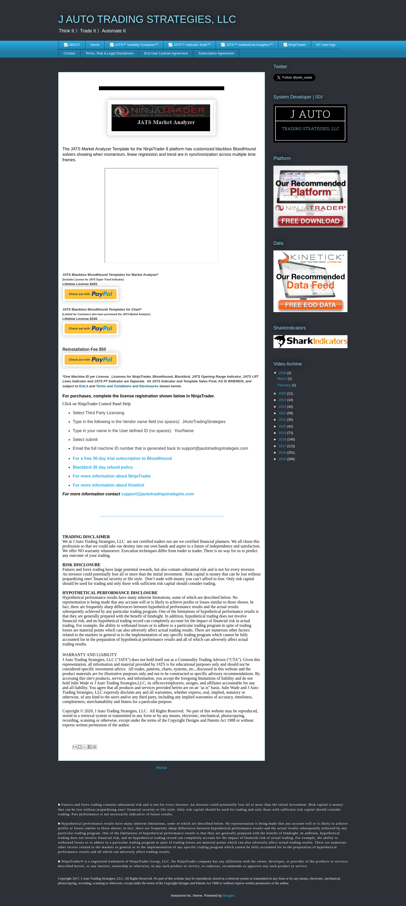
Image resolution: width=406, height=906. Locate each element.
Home (94, 45)
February (285, 385)
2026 (283, 373)
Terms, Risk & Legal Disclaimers (109, 53)
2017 (283, 446)
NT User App (325, 45)
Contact (69, 53)
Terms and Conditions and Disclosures (127, 386)
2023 (283, 407)
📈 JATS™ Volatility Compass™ (134, 45)
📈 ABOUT (72, 45)
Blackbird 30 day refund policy (103, 467)
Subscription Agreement (216, 53)
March (283, 379)
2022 (283, 413)
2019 (283, 433)
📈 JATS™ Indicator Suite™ (189, 45)
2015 (283, 459)
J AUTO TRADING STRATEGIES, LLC (147, 19)
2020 (283, 426)
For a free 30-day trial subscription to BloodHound (122, 458)
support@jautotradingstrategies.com (157, 494)
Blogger (228, 895)
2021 (283, 420)
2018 (283, 439)
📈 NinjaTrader (294, 45)
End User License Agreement (166, 53)
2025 (283, 393)
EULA (83, 386)
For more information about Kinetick (108, 485)
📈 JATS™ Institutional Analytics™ (247, 45)
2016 (283, 452)
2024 (283, 400)
